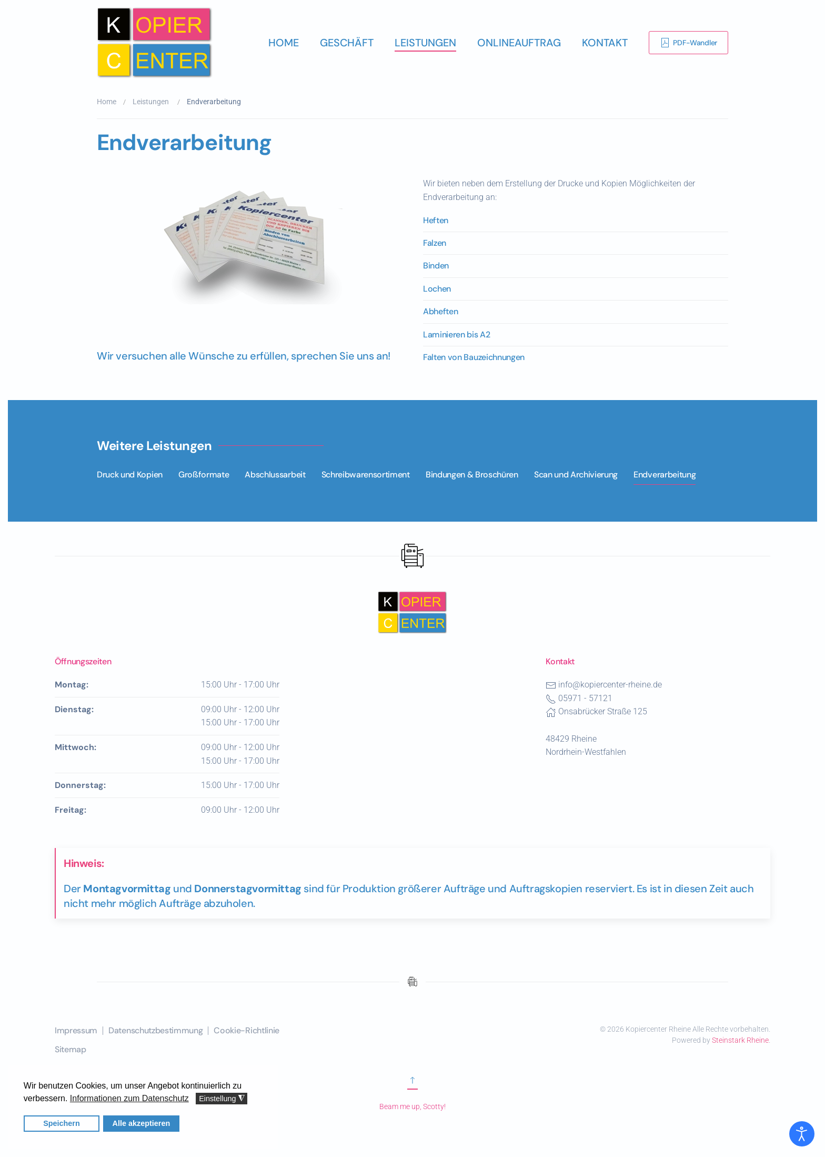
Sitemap (70, 1049)
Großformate (203, 474)
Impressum (76, 1030)
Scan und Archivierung (576, 474)
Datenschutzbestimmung (155, 1030)
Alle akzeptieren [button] (141, 1123)
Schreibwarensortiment (365, 474)
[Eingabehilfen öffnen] (801, 1133)
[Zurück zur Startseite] (155, 42)
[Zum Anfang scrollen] (412, 1084)
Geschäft (347, 42)
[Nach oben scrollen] (412, 611)
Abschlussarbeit (275, 474)
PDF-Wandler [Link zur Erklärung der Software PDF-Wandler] (688, 42)
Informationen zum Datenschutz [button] (129, 1098)
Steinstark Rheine (740, 1040)
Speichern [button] (62, 1123)
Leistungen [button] (425, 42)
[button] (249, 257)
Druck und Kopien (130, 474)
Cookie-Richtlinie (246, 1030)
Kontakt (605, 42)
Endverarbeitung (664, 474)
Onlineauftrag (519, 42)
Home (283, 42)
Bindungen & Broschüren (472, 474)
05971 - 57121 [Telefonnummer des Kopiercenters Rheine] (585, 698)
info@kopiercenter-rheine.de (610, 685)
